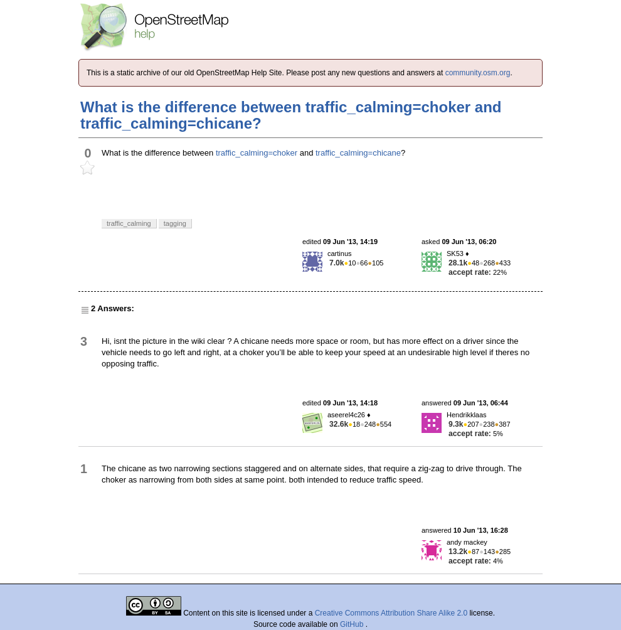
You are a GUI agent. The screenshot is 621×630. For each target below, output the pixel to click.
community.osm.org (478, 72)
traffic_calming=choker (256, 153)
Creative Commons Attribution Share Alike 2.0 (391, 613)
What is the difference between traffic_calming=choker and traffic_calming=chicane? (291, 115)
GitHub (353, 624)
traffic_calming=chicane (358, 153)
